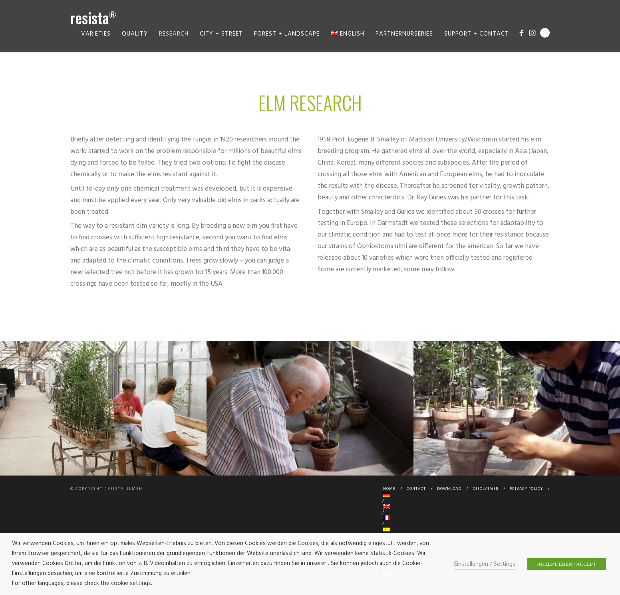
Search (545, 33)
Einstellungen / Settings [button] (484, 564)
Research (174, 34)
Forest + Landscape (287, 34)
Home (389, 489)
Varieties (96, 34)
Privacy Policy (526, 489)
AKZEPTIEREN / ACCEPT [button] (566, 564)
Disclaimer (486, 489)
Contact (416, 489)
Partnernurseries (404, 34)
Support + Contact (476, 34)
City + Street (221, 34)
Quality (135, 34)
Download (449, 489)
